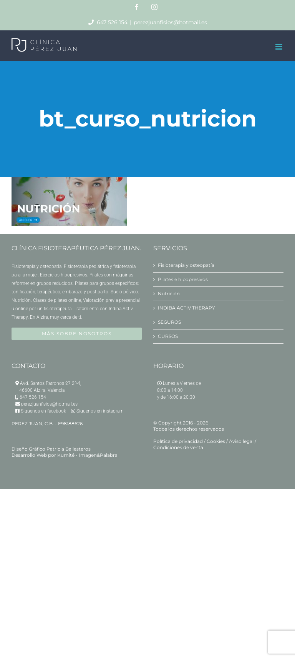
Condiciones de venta (178, 447)
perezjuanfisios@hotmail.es (170, 22)
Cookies (216, 441)
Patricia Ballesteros (68, 449)
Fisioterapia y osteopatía (186, 265)
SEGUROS (169, 322)
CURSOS (168, 336)
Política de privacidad (178, 441)
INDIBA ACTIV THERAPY (186, 308)
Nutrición (169, 293)
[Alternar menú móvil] (279, 47)
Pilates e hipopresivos (183, 279)
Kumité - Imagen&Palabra (87, 455)
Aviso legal (241, 441)
